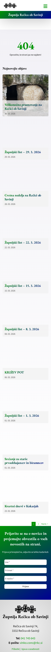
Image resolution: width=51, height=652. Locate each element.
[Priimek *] (25, 570)
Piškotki (15, 649)
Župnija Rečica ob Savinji (25, 15)
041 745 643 (28, 638)
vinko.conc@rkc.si (31, 643)
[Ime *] (25, 562)
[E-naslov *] (25, 578)
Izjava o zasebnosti (30, 649)
